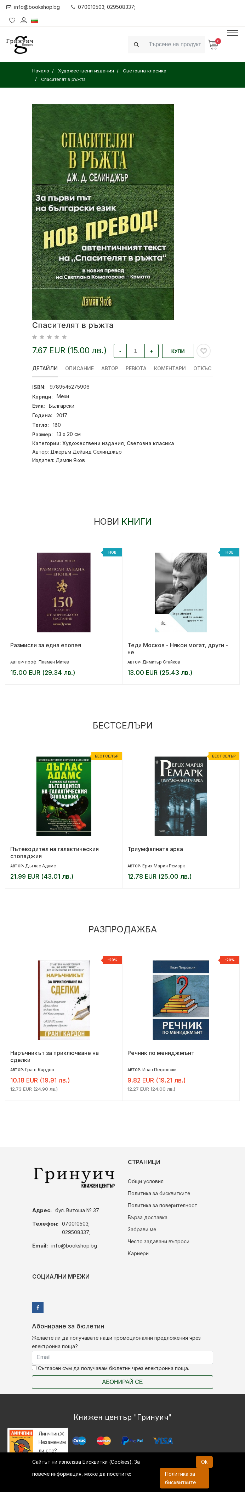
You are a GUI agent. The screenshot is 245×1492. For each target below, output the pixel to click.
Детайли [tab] (45, 368)
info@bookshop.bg (33, 7)
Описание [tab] (79, 368)
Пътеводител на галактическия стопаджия (54, 852)
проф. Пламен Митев (47, 662)
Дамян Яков (70, 460)
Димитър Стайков (161, 662)
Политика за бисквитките (159, 1193)
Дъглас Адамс (40, 865)
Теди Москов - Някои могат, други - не (177, 649)
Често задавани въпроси (158, 1241)
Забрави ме (142, 1229)
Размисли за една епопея (45, 645)
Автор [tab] (109, 368)
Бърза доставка (147, 1217)
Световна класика (150, 443)
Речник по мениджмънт (160, 1052)
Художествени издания (93, 443)
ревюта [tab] (136, 368)
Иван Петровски (159, 1069)
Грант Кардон (39, 1069)
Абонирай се (122, 1382)
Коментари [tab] (170, 368)
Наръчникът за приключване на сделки (54, 1056)
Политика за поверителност (162, 1205)
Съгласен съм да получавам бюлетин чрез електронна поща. (110, 1368)
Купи (178, 351)
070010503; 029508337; (103, 7)
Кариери (138, 1253)
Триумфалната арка (155, 849)
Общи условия (146, 1181)
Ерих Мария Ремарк (163, 865)
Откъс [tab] (202, 368)
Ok (204, 1462)
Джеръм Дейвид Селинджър (86, 452)
